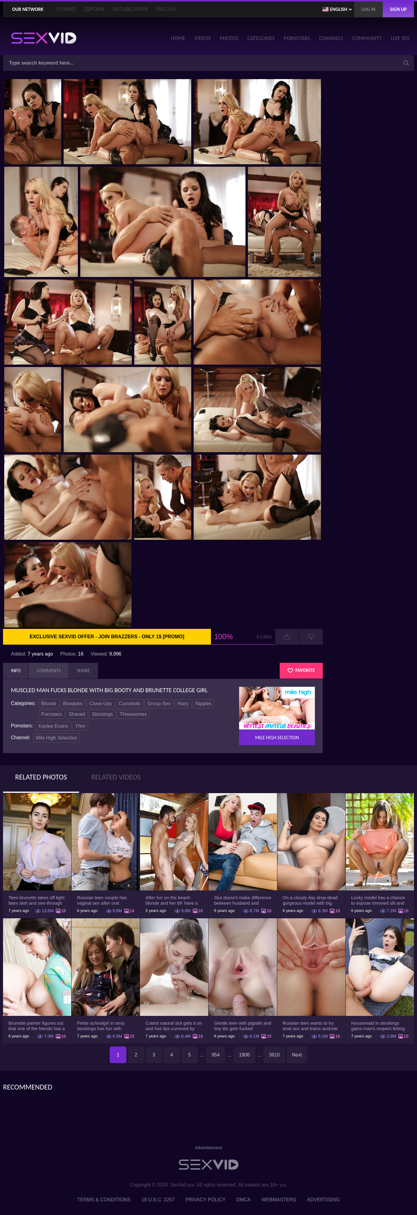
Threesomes (133, 714)
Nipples (203, 703)
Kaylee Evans (53, 726)
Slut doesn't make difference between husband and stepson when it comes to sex (242, 900)
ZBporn (94, 9)
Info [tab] (16, 670)
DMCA (243, 1199)
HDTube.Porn (130, 9)
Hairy (182, 703)
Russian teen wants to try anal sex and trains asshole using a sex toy (310, 1025)
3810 (274, 1054)
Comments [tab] (49, 670)
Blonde (48, 703)
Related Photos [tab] (41, 777)
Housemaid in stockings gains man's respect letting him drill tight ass (378, 1025)
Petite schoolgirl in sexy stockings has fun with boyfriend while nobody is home (102, 1025)
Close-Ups (100, 703)
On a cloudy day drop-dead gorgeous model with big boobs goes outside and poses (310, 900)
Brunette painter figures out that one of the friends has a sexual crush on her (36, 1025)
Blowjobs (72, 703)
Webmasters (279, 1199)
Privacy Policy (205, 1199)
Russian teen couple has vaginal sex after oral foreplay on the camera (102, 900)
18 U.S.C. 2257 (158, 1199)
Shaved (77, 714)
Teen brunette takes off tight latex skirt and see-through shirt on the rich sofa (36, 900)
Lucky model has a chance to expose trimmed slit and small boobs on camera (378, 900)
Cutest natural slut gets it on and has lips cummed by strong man (173, 1025)
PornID (66, 9)
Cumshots (130, 703)
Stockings (102, 714)
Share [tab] (83, 670)
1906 (244, 1054)
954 (216, 1054)
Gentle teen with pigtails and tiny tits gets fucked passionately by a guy (242, 1025)
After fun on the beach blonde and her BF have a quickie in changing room (171, 900)
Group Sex (158, 703)
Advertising (323, 1199)
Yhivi (80, 726)
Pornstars (51, 714)
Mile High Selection (56, 737)
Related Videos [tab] (116, 777)
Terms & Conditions (104, 1199)
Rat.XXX (166, 9)
